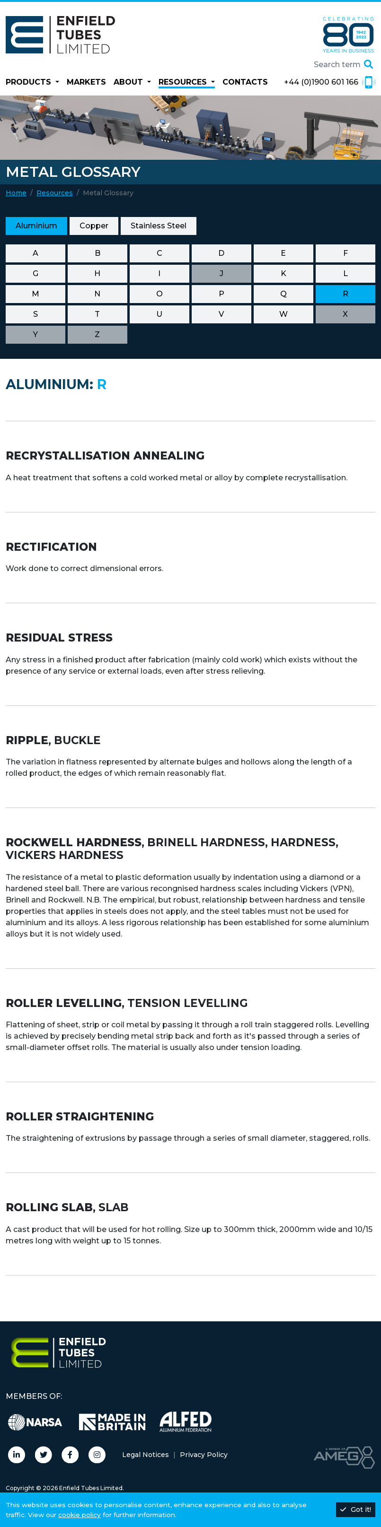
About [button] (129, 82)
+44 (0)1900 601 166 (329, 82)
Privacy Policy (204, 1454)
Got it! (355, 1509)
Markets (86, 82)
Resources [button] (184, 82)
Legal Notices (145, 1454)
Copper (94, 225)
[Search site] (321, 64)
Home (16, 193)
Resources (54, 193)
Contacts (245, 82)
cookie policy (79, 1514)
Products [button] (29, 82)
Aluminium (36, 225)
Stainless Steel (158, 225)
